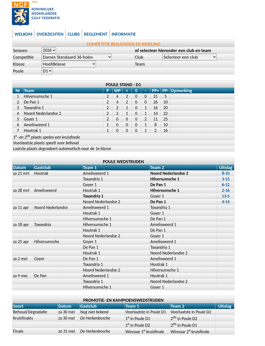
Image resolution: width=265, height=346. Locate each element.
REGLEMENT (95, 34)
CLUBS (74, 34)
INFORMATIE (124, 34)
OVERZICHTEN (50, 34)
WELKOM (23, 34)
